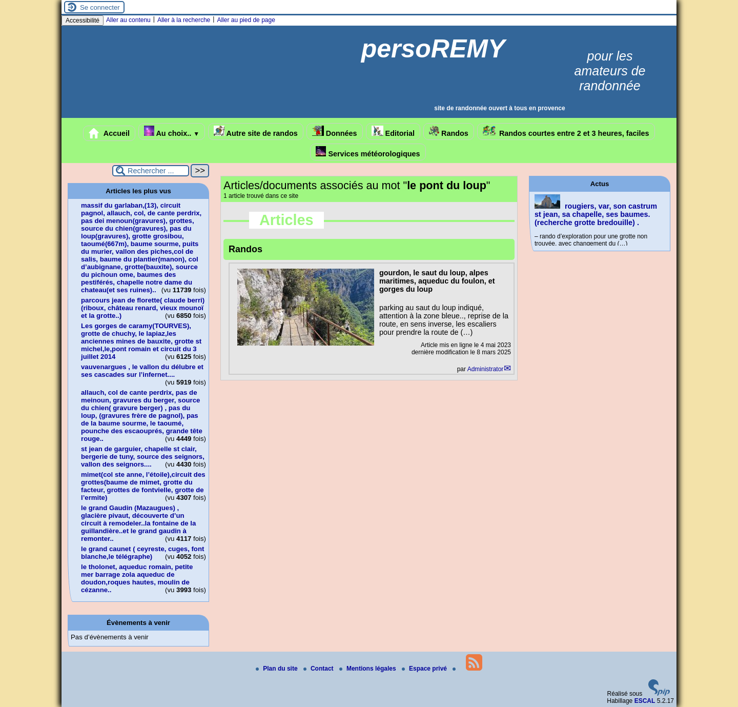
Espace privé (425, 668)
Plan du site (277, 668)
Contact (319, 668)
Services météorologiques (368, 152)
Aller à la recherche (183, 20)
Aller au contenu (128, 20)
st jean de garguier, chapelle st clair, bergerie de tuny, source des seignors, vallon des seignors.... (142, 456)
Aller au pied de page (246, 20)
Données (334, 131)
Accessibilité (82, 20)
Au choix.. (171, 131)
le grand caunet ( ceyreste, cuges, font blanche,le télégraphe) (142, 552)
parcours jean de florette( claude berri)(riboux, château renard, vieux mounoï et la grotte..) (142, 307)
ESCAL (644, 700)
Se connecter (100, 7)
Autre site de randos (256, 131)
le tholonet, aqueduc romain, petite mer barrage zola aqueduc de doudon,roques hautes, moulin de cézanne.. (137, 578)
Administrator (485, 369)
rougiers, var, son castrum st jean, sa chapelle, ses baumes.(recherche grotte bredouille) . (596, 214)
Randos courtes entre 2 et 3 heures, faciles (566, 131)
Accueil (109, 133)
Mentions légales (368, 668)
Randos (448, 131)
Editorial (393, 131)
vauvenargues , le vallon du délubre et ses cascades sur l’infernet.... (142, 370)
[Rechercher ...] (150, 170)
